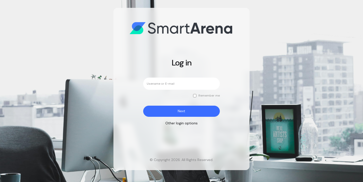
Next (181, 111)
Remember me (209, 96)
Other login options (181, 123)
